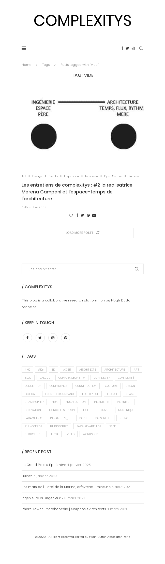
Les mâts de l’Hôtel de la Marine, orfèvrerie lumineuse (66, 507)
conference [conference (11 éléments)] (85, 393)
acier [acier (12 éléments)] (70, 375)
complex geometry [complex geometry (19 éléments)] (89, 384)
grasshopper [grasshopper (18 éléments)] (98, 410)
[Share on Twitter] (82, 220)
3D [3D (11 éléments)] (56, 375)
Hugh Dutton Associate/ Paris (109, 557)
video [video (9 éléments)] (72, 454)
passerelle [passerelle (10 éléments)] (106, 436)
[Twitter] (127, 48)
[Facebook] (122, 48)
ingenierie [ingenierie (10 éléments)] (61, 419)
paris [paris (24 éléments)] (85, 436)
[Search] (141, 48)
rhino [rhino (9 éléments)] (127, 436)
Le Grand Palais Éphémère (44, 484)
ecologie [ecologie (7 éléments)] (71, 402)
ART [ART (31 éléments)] (28, 384)
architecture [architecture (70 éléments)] (119, 375)
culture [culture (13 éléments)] (31, 402)
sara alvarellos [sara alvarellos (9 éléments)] (91, 445)
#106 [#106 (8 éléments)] (43, 375)
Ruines (27, 495)
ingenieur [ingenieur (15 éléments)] (85, 419)
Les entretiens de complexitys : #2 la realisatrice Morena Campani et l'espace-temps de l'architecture (77, 197)
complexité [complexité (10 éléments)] (33, 393)
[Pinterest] (65, 343)
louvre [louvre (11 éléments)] (82, 428)
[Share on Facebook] (77, 220)
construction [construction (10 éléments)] (114, 393)
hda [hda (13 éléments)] (120, 410)
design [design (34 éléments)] (51, 402)
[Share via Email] (94, 220)
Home (26, 65)
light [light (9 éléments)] (64, 428)
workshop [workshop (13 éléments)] (93, 454)
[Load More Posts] (82, 238)
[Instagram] (133, 48)
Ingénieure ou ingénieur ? (42, 517)
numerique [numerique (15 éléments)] (105, 428)
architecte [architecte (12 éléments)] (91, 375)
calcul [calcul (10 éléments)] (61, 384)
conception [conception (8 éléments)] (59, 393)
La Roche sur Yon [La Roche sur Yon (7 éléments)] (38, 428)
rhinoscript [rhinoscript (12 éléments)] (61, 445)
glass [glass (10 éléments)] (75, 410)
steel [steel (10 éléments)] (116, 445)
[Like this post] (71, 220)
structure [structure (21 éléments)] (33, 454)
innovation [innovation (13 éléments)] (110, 419)
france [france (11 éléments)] (56, 410)
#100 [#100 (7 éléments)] (28, 375)
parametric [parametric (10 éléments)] (33, 436)
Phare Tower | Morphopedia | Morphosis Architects (64, 529)
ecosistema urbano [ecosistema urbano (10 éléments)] (101, 402)
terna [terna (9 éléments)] (54, 454)
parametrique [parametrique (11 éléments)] (61, 436)
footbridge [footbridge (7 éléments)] (33, 410)
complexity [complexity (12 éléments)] (120, 384)
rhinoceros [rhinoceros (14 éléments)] (34, 445)
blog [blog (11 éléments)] (43, 384)
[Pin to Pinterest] (88, 220)
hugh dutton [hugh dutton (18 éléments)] (35, 419)
